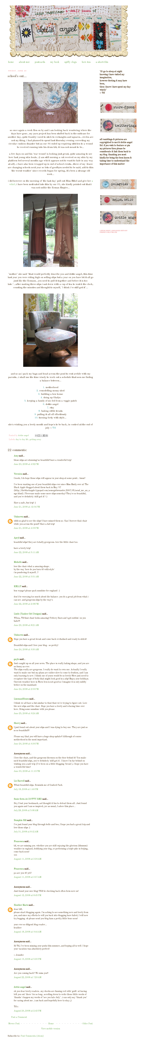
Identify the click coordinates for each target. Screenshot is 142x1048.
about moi (24, 62)
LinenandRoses (21, 699)
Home (51, 1024)
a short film (102, 62)
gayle (16, 659)
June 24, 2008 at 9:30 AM (26, 650)
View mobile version (50, 1029)
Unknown (18, 517)
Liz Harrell (19, 781)
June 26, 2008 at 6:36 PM (26, 744)
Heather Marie (21, 905)
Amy (16, 456)
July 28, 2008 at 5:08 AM (26, 810)
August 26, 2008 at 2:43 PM (27, 1011)
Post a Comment (19, 1017)
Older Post (87, 1024)
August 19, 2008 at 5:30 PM (27, 959)
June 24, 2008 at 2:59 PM (26, 689)
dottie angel (20, 987)
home (11, 62)
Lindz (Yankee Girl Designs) (28, 614)
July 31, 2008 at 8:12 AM (26, 832)
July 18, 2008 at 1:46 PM (26, 789)
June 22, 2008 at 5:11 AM (26, 552)
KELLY (17, 586)
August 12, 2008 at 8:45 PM (27, 895)
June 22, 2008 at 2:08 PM (26, 604)
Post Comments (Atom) (32, 1036)
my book (54, 62)
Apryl (16, 538)
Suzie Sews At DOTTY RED (28, 799)
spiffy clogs (70, 62)
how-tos (86, 62)
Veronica (18, 474)
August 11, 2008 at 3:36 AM (27, 859)
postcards (40, 62)
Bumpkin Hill (20, 820)
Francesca (19, 841)
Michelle (18, 562)
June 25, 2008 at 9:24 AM (26, 713)
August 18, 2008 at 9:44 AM (27, 932)
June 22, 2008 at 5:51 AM (26, 577)
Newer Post (14, 1024)
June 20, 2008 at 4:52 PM (26, 464)
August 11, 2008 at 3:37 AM (27, 877)
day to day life (22, 439)
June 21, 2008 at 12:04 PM (27, 507)
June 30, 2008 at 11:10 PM (27, 771)
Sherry (17, 723)
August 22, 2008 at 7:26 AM (27, 977)
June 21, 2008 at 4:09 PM (26, 528)
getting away (35, 439)
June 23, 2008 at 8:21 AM (26, 625)
